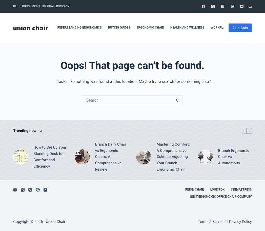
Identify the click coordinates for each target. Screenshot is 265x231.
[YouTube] (241, 6)
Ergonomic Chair (150, 27)
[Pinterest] (232, 6)
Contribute (240, 28)
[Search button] (178, 100)
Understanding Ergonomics (79, 27)
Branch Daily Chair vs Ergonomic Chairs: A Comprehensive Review (110, 157)
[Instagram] (222, 6)
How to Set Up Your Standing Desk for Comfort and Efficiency (49, 156)
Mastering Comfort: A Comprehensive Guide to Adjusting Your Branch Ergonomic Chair (173, 157)
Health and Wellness (187, 27)
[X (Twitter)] (213, 6)
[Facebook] (203, 6)
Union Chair (194, 189)
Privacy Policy (240, 221)
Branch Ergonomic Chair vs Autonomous (233, 157)
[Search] (250, 6)
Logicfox (217, 189)
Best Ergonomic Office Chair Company (41, 6)
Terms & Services (212, 221)
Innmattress (241, 189)
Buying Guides (119, 27)
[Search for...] (127, 100)
